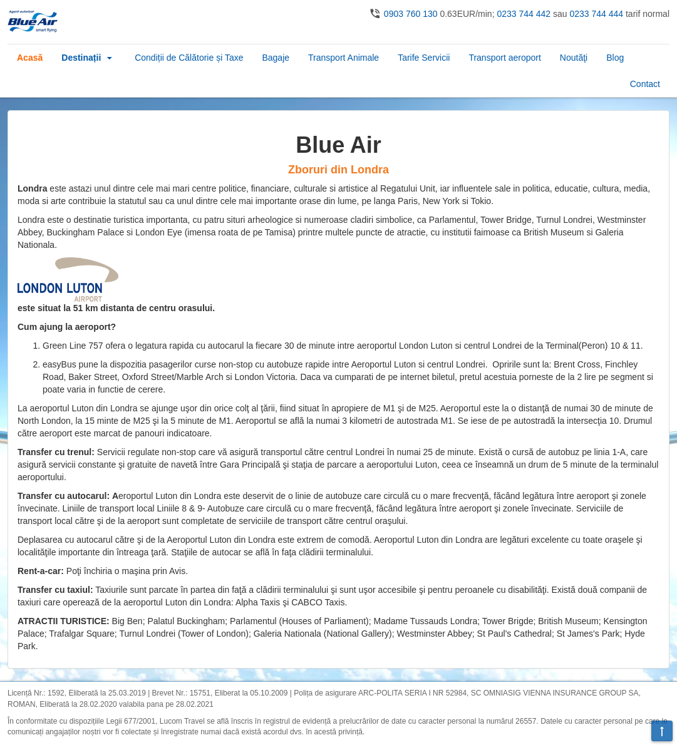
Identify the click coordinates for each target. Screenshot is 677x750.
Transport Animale (343, 58)
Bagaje (275, 58)
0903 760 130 (411, 14)
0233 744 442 (523, 14)
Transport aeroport (504, 58)
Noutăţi (573, 58)
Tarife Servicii (424, 58)
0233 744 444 (596, 14)
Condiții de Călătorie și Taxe (189, 58)
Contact (645, 84)
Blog (615, 58)
